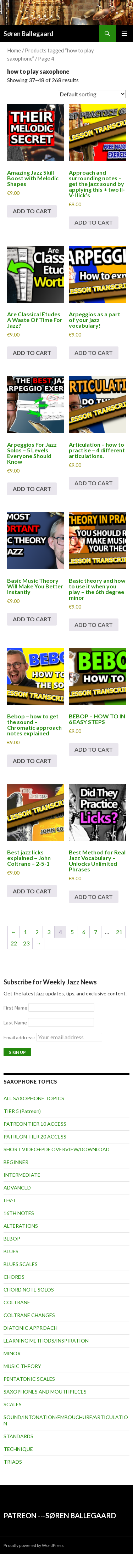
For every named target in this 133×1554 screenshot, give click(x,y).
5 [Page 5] (72, 931)
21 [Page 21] (119, 931)
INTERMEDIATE (22, 1175)
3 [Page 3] (48, 931)
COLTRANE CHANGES (29, 1315)
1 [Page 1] (25, 931)
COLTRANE (17, 1302)
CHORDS (14, 1277)
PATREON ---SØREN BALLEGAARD (60, 1515)
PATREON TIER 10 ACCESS (35, 1124)
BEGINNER (16, 1162)
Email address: (53, 1037)
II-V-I (9, 1200)
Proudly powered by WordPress (34, 1545)
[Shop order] (92, 94)
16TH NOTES (19, 1213)
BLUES (11, 1251)
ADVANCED (17, 1188)
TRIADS (13, 1462)
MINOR (12, 1353)
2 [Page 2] (37, 931)
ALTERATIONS (21, 1226)
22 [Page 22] (14, 943)
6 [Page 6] (83, 931)
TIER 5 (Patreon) (22, 1111)
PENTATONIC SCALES (29, 1379)
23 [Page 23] (26, 943)
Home (14, 50)
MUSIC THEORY (22, 1366)
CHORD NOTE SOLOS (29, 1290)
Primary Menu (124, 33)
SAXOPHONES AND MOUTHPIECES (45, 1392)
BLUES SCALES (21, 1264)
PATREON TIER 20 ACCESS (35, 1137)
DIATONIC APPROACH (30, 1328)
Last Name (15, 1022)
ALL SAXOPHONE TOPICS (34, 1098)
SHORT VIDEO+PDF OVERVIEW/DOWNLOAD (57, 1149)
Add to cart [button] (32, 211)
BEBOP (12, 1239)
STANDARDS (18, 1436)
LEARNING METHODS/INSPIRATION (46, 1341)
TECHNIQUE (18, 1449)
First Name (15, 1008)
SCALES (13, 1404)
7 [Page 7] (95, 931)
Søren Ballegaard (29, 34)
